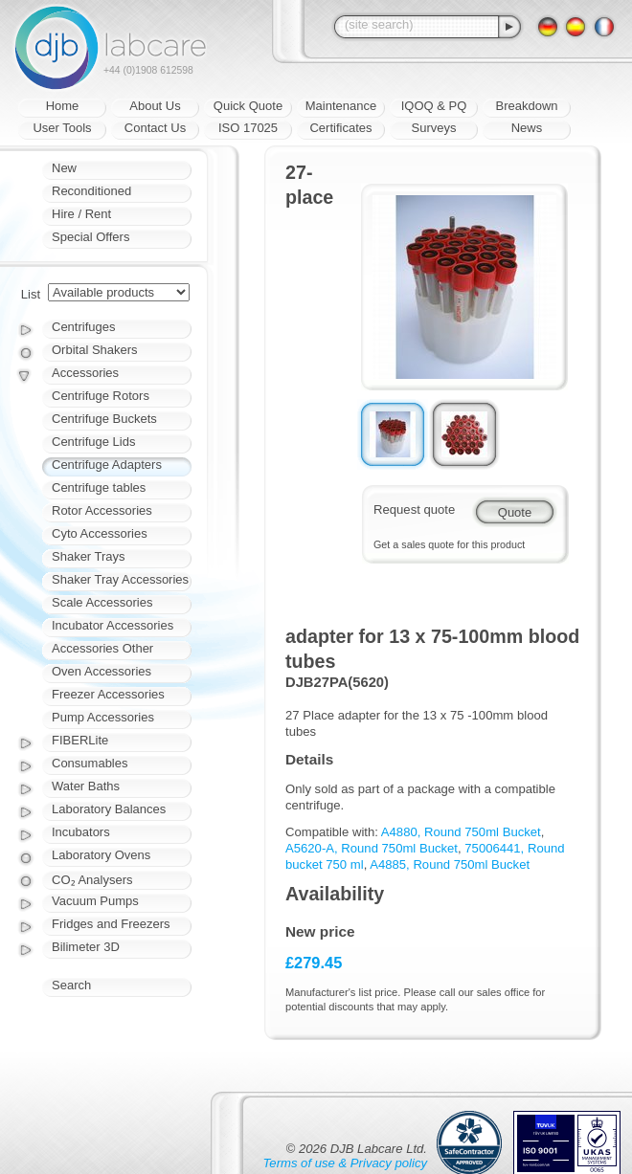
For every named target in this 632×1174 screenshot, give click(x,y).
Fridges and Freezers (111, 924)
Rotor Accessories (102, 510)
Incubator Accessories (112, 625)
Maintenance (340, 106)
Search (71, 985)
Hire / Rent (81, 214)
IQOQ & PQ (434, 106)
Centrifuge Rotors (100, 395)
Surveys (434, 128)
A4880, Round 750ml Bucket (461, 832)
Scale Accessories (102, 602)
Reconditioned (91, 191)
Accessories (85, 372)
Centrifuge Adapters (107, 464)
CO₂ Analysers (92, 880)
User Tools (62, 128)
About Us (154, 106)
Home (62, 106)
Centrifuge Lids (93, 441)
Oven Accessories (101, 671)
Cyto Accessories (99, 533)
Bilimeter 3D (86, 947)
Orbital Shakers (95, 350)
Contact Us (155, 128)
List (30, 294)
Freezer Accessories (108, 694)
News (527, 128)
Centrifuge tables (99, 487)
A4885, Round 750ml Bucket (450, 864)
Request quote (414, 509)
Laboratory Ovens (101, 855)
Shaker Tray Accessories (120, 579)
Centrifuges (83, 327)
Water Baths (86, 786)
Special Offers (90, 237)
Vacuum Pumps (95, 901)
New (64, 168)
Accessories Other (102, 648)
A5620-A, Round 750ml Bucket (371, 848)
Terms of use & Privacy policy (345, 1163)
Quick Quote (248, 106)
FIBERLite (80, 740)
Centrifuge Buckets (104, 418)
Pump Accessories (103, 717)
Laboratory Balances (109, 809)
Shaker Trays (88, 556)
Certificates (340, 128)
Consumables (90, 763)
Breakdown (526, 106)
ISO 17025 (248, 128)
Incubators (81, 832)
